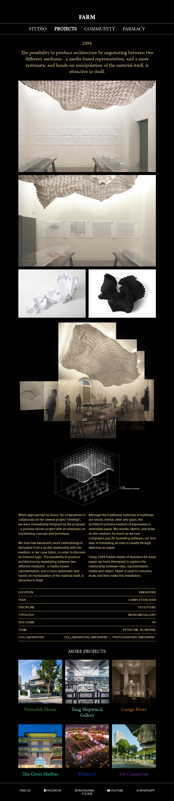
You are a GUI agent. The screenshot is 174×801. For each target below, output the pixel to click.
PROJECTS (65, 28)
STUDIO (38, 28)
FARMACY (134, 28)
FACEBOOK (54, 790)
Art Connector (133, 774)
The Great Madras (40, 774)
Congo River (133, 709)
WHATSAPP (147, 790)
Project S (87, 774)
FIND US (25, 790)
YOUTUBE (117, 790)
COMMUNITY (99, 28)
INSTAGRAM (86, 790)
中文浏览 (87, 793)
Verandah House (40, 709)
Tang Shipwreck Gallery (87, 712)
